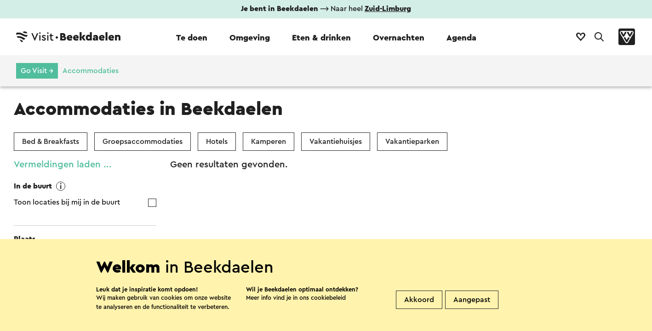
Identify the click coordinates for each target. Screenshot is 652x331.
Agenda (461, 38)
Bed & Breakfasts (50, 141)
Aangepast (471, 320)
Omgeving (249, 38)
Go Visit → (37, 70)
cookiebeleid (328, 318)
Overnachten (398, 38)
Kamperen (268, 141)
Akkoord (419, 320)
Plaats (24, 239)
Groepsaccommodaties (143, 141)
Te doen (191, 38)
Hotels (217, 141)
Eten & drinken (321, 38)
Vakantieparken (412, 141)
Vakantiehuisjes (335, 141)
